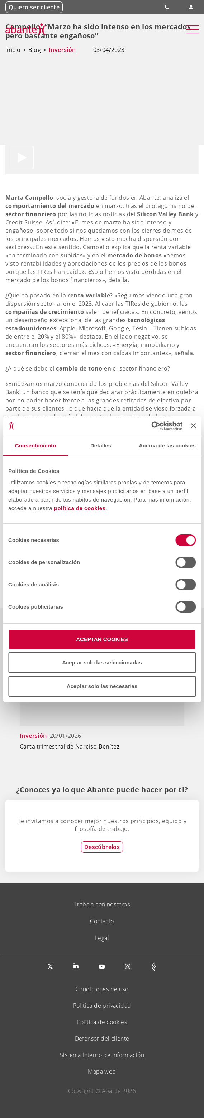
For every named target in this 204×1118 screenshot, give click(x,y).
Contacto (102, 921)
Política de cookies (102, 1022)
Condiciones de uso (102, 989)
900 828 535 (167, 7)
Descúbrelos (102, 847)
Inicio (12, 50)
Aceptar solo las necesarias (102, 686)
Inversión (62, 50)
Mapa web (102, 1071)
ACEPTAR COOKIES (102, 639)
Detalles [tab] (100, 445)
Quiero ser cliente (34, 7)
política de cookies (80, 508)
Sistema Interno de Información (102, 1055)
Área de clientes (191, 7)
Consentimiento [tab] (35, 445)
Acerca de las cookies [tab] (167, 445)
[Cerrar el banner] (193, 425)
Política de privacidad (102, 1006)
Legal (102, 938)
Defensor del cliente (102, 1038)
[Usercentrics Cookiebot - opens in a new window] (151, 426)
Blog (34, 50)
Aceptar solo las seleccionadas (102, 662)
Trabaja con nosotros (102, 904)
